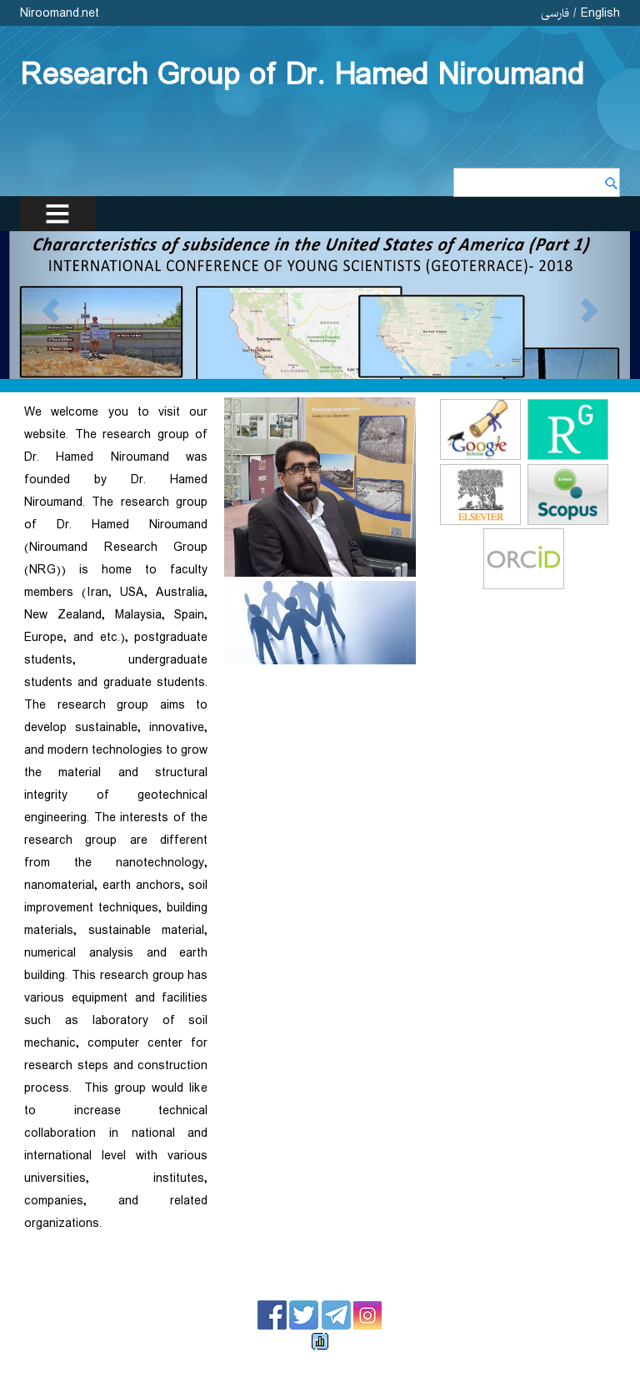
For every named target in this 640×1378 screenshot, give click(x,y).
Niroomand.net (59, 13)
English (600, 13)
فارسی (555, 13)
